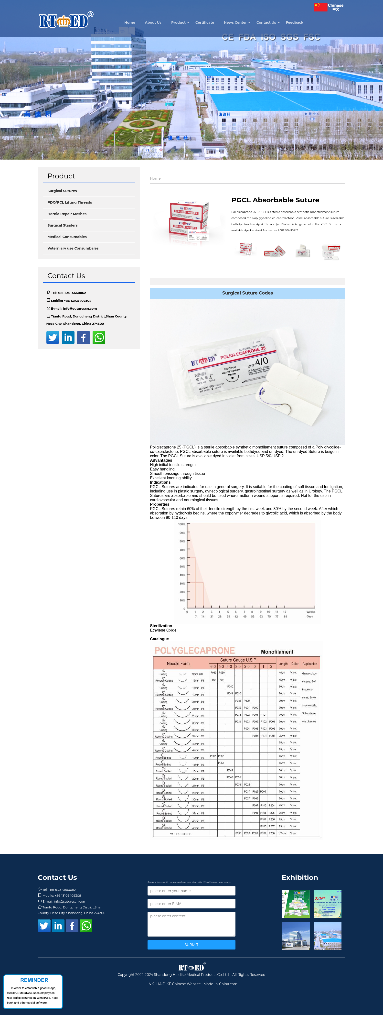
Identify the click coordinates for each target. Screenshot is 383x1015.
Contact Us (268, 22)
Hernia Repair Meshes (67, 214)
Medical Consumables (67, 237)
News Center (237, 22)
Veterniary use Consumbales (73, 248)
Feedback (294, 22)
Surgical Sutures (62, 191)
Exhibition (300, 877)
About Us (153, 22)
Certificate (204, 22)
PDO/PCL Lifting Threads (70, 202)
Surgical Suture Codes (247, 293)
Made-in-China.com (220, 984)
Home (129, 22)
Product (180, 22)
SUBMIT (191, 945)
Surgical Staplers (63, 225)
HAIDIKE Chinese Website (178, 984)
